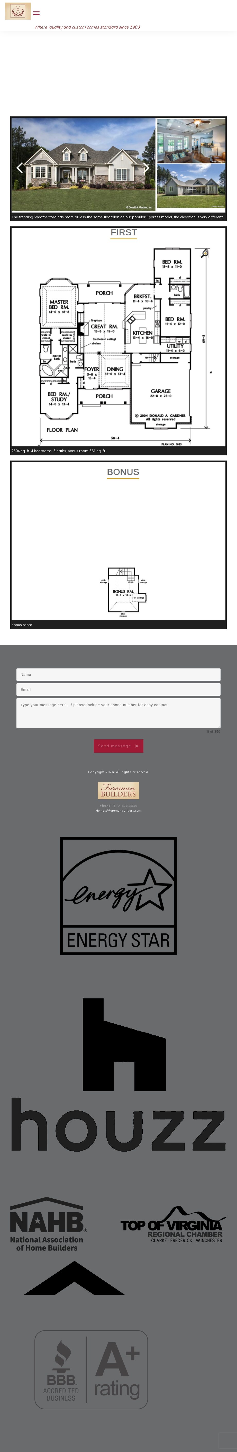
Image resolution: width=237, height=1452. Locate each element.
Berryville (185, 1430)
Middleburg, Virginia (153, 1436)
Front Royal (202, 1430)
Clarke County (89, 1430)
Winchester (168, 1430)
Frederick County (64, 1430)
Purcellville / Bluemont (43, 1436)
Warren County (112, 1430)
